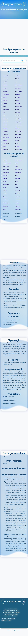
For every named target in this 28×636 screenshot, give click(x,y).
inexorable (18, 191)
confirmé (17, 103)
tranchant (18, 140)
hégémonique (7, 163)
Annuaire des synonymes (8, 618)
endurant (18, 76)
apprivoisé (6, 184)
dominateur (18, 160)
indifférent (18, 88)
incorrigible (6, 94)
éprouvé (17, 97)
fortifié (5, 82)
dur (16, 82)
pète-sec (18, 137)
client (16, 175)
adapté (5, 187)
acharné (17, 197)
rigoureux (5, 197)
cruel (16, 187)
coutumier (6, 169)
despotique (18, 122)
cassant (5, 122)
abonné (5, 175)
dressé (5, 178)
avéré (17, 100)
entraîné (17, 116)
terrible (5, 194)
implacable (18, 106)
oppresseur (6, 137)
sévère (5, 140)
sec (4, 112)
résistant (5, 79)
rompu (17, 109)
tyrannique (6, 143)
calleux (5, 103)
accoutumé (18, 169)
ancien (17, 203)
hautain (17, 128)
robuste (5, 119)
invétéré (5, 88)
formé (4, 181)
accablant (18, 200)
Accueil (5, 56)
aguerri (5, 97)
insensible (5, 76)
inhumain (17, 194)
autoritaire (18, 119)
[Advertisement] (14, 33)
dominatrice (18, 125)
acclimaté (6, 172)
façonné (17, 178)
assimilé (5, 100)
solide (4, 146)
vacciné (17, 112)
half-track (6, 166)
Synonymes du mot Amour (11, 610)
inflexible (17, 94)
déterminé (18, 209)
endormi (17, 146)
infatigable (6, 109)
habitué (5, 85)
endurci (17, 143)
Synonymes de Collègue (11, 614)
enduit (5, 160)
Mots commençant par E (14, 56)
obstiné (17, 206)
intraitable (6, 200)
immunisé (5, 149)
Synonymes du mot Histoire (12, 612)
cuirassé (5, 91)
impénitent (18, 91)
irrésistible (6, 203)
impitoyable (18, 85)
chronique (6, 206)
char (16, 163)
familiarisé (18, 172)
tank (16, 166)
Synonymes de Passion (10, 609)
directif (5, 125)
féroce (5, 191)
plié (16, 184)
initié (16, 181)
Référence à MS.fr (6, 620)
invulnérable (18, 149)
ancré (4, 209)
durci (4, 106)
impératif (5, 131)
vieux (4, 116)
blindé (17, 79)
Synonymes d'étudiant (10, 616)
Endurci (23, 56)
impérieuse (18, 131)
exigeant (5, 128)
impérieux (5, 134)
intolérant (18, 134)
